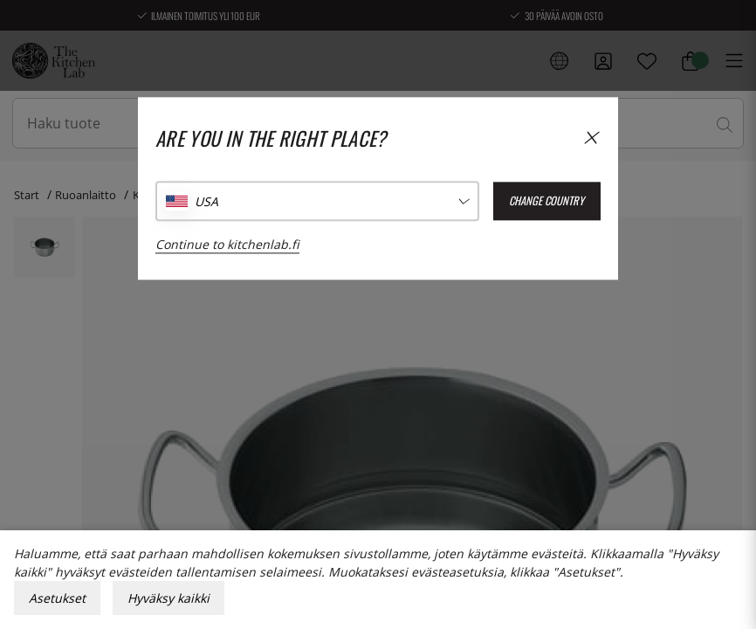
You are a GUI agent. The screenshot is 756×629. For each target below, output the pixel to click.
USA (206, 201)
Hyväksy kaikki (168, 598)
